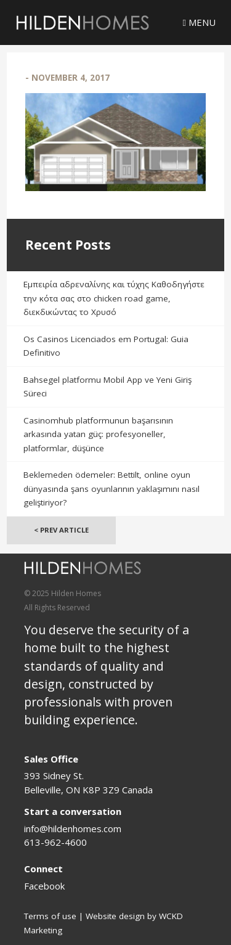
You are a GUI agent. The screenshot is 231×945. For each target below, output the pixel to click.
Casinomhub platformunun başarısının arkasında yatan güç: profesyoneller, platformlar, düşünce (98, 434)
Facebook (44, 886)
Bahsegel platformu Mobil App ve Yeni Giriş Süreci (107, 386)
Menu (199, 22)
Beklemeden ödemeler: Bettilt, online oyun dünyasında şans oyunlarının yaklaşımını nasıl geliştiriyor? (111, 488)
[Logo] (82, 22)
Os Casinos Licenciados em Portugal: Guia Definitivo (105, 346)
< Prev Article (61, 529)
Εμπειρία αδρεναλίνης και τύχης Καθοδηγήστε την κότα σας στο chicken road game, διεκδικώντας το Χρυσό (114, 298)
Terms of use (50, 916)
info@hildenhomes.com (72, 828)
